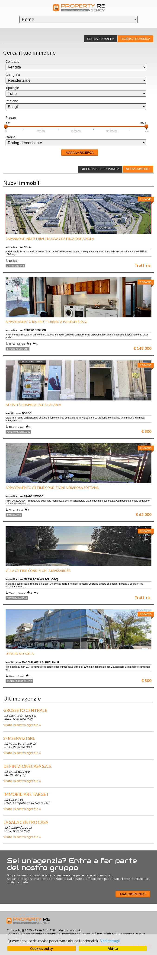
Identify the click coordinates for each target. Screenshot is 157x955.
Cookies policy (41, 948)
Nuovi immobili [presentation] (138, 169)
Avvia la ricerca (79, 152)
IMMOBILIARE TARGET (26, 794)
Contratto (12, 61)
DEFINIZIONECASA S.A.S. (27, 766)
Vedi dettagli (109, 940)
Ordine (11, 137)
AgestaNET (50, 934)
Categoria (13, 75)
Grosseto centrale (25, 710)
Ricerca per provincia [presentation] (100, 169)
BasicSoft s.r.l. (107, 934)
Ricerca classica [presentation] (135, 38)
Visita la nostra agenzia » (22, 725)
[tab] (135, 38)
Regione (12, 101)
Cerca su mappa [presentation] (100, 38)
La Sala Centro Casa (25, 822)
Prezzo (11, 117)
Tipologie (12, 88)
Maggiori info (132, 894)
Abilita (113, 948)
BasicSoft (42, 930)
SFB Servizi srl (19, 738)
